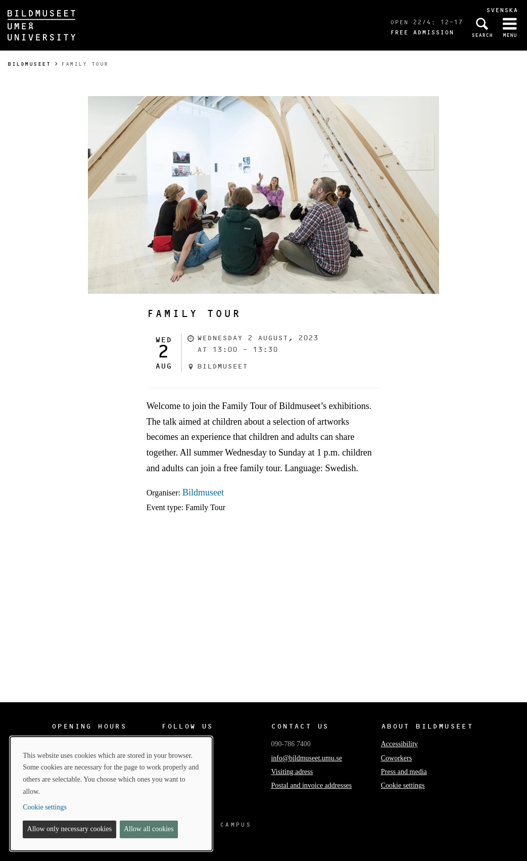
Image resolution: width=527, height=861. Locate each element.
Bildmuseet (29, 64)
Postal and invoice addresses (311, 785)
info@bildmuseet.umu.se (306, 758)
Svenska (502, 10)
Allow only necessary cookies (69, 829)
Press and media (404, 772)
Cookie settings (403, 785)
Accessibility (399, 744)
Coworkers (396, 758)
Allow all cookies (149, 829)
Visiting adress (292, 772)
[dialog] (111, 794)
